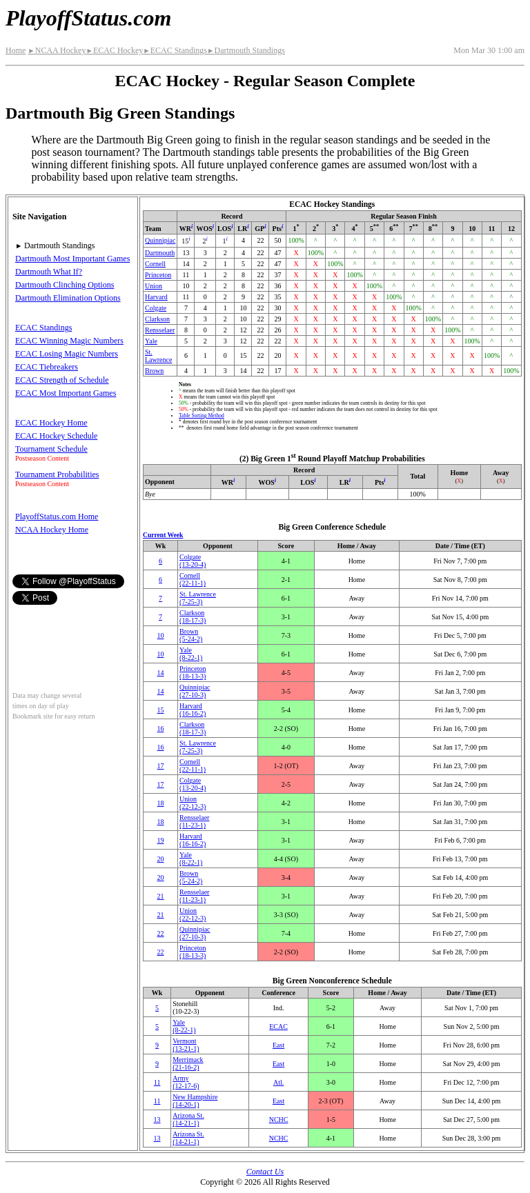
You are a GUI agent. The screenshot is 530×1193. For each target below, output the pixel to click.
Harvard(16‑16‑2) (192, 709)
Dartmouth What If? (48, 272)
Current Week (163, 535)
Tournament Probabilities (57, 474)
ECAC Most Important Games (65, 393)
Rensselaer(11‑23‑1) (194, 821)
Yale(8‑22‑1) (190, 653)
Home (16, 50)
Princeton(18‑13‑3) (192, 672)
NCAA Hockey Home (51, 529)
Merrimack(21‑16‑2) (188, 1063)
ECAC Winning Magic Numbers (69, 340)
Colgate (155, 308)
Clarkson (157, 319)
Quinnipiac (160, 240)
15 (160, 710)
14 (160, 672)
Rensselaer (160, 330)
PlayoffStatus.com (88, 18)
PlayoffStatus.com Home (56, 516)
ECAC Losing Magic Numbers (66, 354)
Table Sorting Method (201, 415)
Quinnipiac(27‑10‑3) (194, 691)
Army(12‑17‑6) (186, 1082)
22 (160, 933)
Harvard (156, 297)
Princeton (158, 275)
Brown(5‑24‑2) (190, 635)
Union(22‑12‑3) (192, 802)
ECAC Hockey (114, 50)
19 (160, 840)
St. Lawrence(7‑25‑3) (197, 597)
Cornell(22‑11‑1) (192, 579)
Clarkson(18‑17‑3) (192, 616)
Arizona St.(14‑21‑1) (188, 1119)
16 (160, 728)
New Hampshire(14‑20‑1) (195, 1100)
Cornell (155, 264)
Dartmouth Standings (246, 50)
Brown (154, 370)
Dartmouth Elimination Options (68, 298)
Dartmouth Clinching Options (64, 285)
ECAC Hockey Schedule (56, 436)
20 (160, 859)
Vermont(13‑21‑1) (186, 1044)
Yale (151, 341)
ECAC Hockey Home (51, 423)
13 (157, 1119)
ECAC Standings (175, 50)
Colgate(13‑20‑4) (192, 560)
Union (153, 286)
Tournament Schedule (51, 449)
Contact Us (265, 1171)
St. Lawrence (158, 355)
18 (160, 803)
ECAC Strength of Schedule (62, 380)
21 (160, 896)
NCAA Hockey (57, 50)
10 (160, 635)
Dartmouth (160, 253)
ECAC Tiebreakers (46, 367)
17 (160, 766)
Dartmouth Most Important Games (72, 258)
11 (157, 1082)
